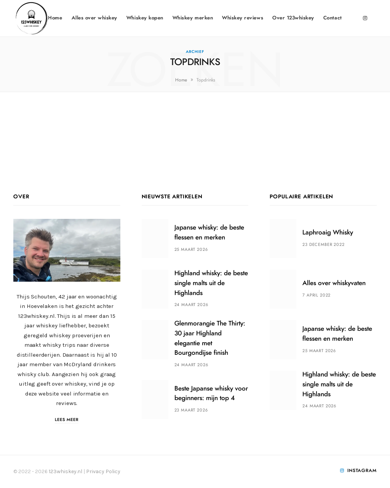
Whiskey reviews (242, 18)
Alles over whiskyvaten (334, 283)
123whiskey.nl (65, 471)
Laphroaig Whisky (327, 232)
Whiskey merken (193, 18)
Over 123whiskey (293, 18)
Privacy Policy (103, 471)
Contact (332, 18)
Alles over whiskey (94, 18)
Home (55, 18)
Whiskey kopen (144, 18)
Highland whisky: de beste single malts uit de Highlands (211, 283)
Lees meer (66, 420)
